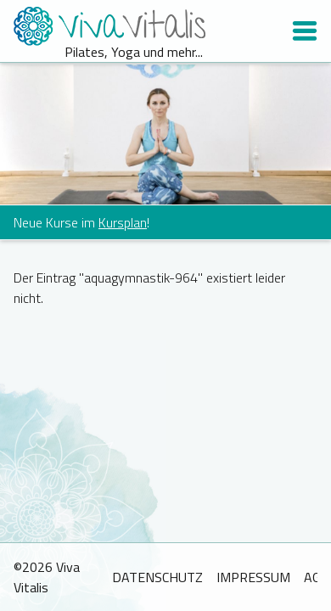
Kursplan (122, 222)
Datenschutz (157, 577)
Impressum (253, 577)
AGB (316, 577)
